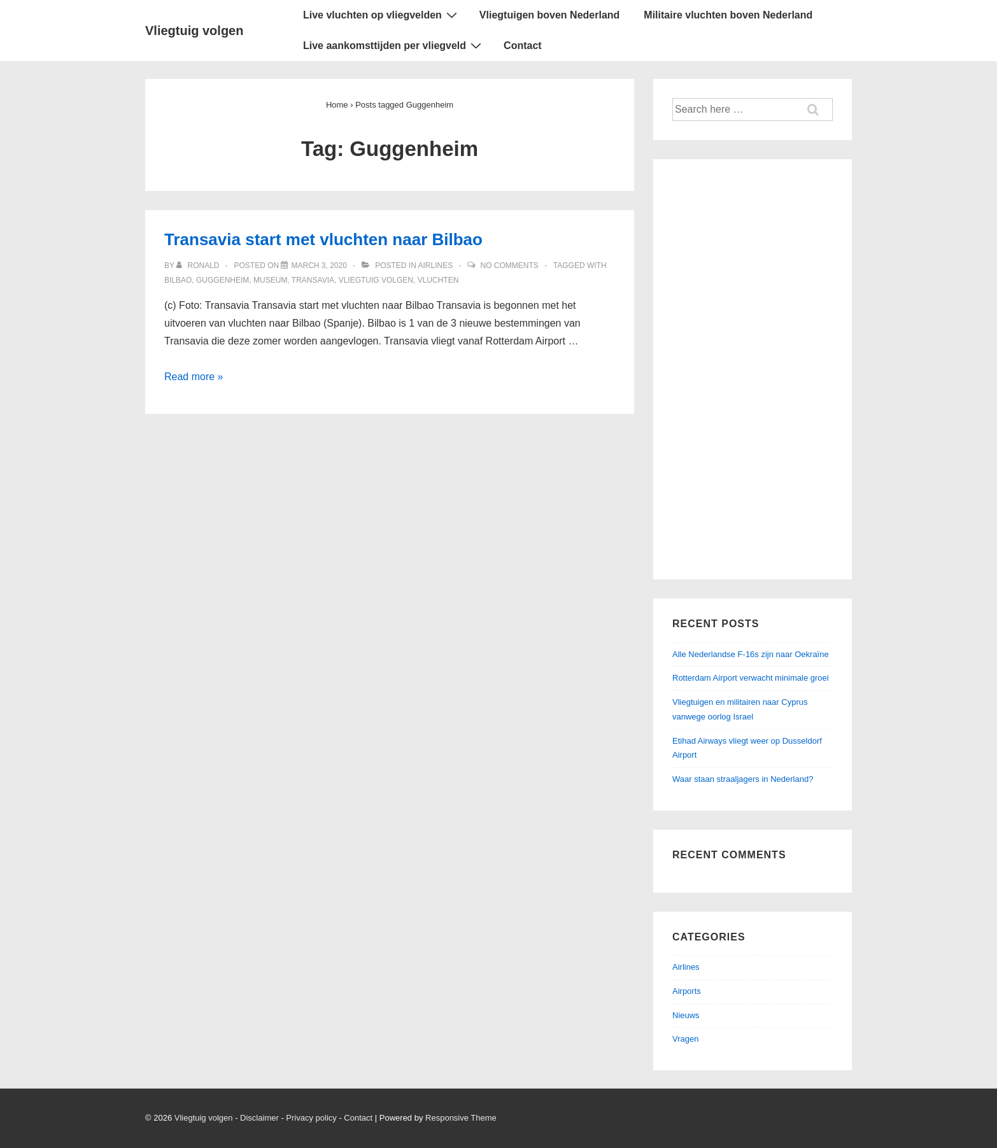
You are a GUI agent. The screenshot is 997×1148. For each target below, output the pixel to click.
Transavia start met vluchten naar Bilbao (323, 239)
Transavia (313, 280)
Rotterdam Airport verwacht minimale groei (750, 678)
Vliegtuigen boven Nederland (549, 15)
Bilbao (178, 280)
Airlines (435, 265)
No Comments (510, 265)
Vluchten (438, 280)
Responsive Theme (461, 1118)
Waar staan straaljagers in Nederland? (742, 779)
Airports (686, 991)
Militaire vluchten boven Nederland (728, 15)
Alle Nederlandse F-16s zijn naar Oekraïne (750, 654)
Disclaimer (259, 1118)
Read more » (193, 376)
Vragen (685, 1039)
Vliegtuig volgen (194, 31)
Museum (270, 280)
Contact (523, 45)
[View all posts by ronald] (199, 265)
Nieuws (686, 1015)
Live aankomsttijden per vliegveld (393, 45)
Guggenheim (222, 280)
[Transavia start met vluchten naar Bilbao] (318, 265)
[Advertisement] (752, 369)
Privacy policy (311, 1118)
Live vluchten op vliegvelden (381, 15)
